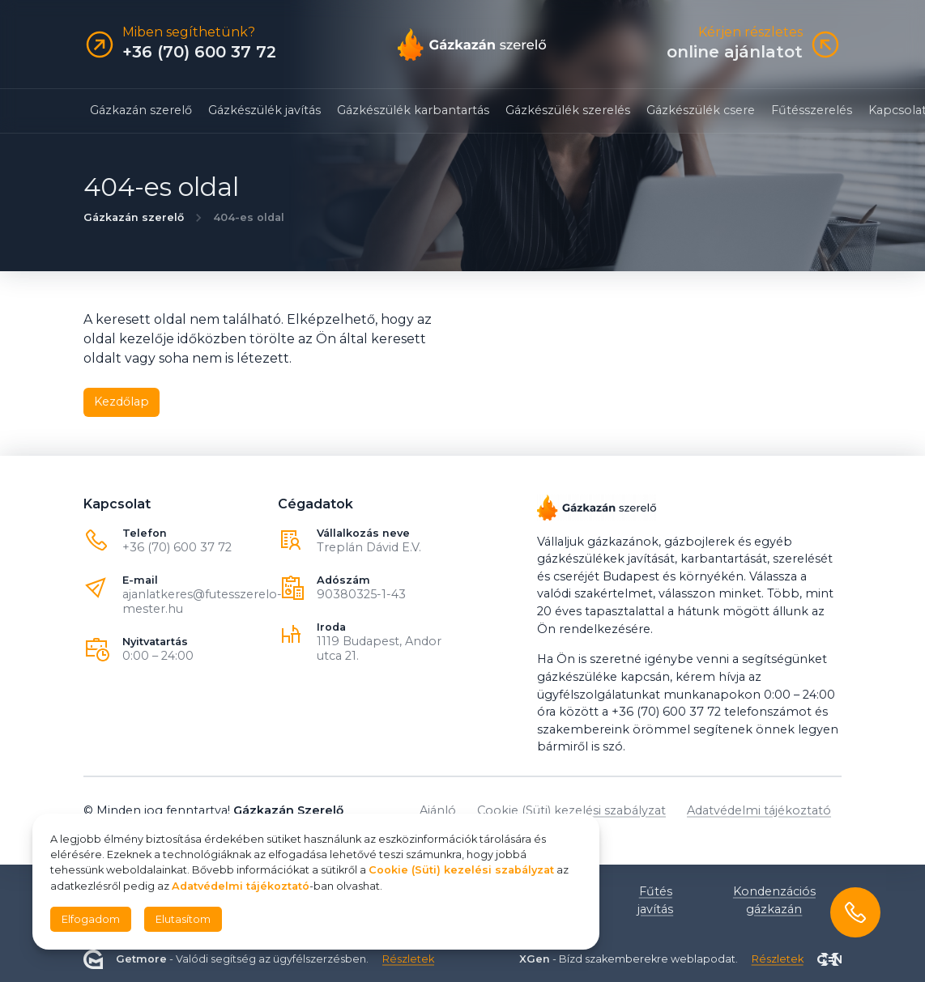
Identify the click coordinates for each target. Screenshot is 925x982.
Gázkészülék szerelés (567, 110)
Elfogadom (91, 919)
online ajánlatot (735, 52)
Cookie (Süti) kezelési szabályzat (571, 810)
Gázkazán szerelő (141, 110)
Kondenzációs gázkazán (774, 900)
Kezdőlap (121, 401)
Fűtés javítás (655, 900)
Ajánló (438, 810)
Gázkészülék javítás (264, 110)
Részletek (408, 959)
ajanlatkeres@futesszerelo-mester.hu (202, 601)
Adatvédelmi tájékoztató (759, 810)
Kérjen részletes (750, 32)
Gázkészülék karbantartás (413, 110)
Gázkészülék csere (700, 110)
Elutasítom (183, 919)
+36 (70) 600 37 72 (177, 547)
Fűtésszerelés (811, 110)
